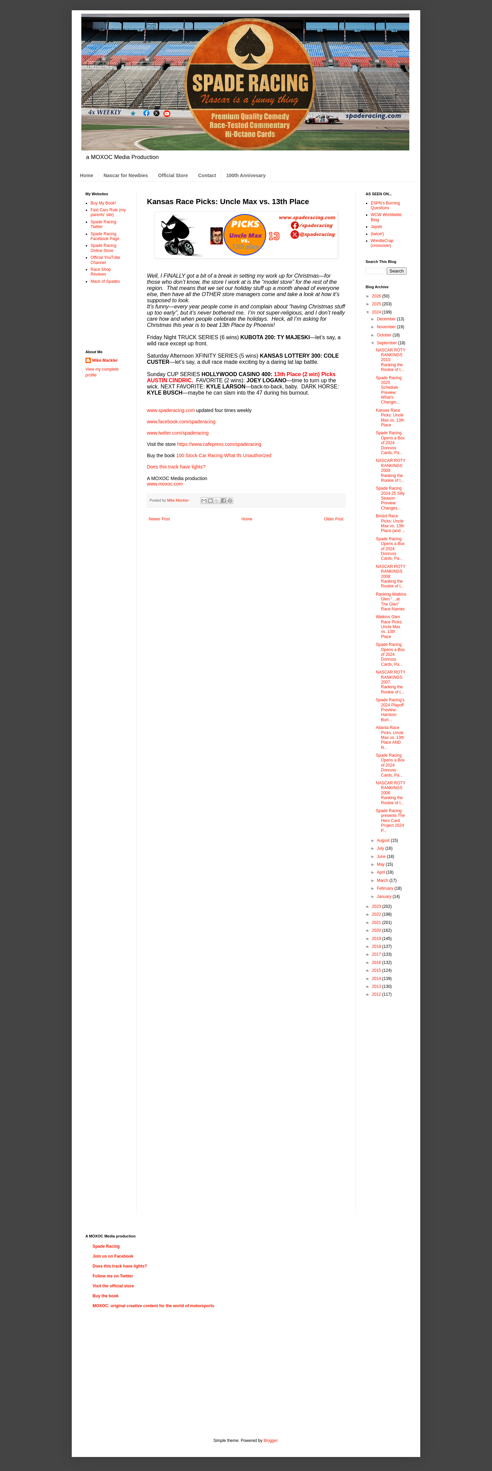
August (384, 840)
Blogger (270, 1440)
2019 (377, 938)
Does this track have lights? (176, 466)
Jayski (376, 226)
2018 (377, 946)
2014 (377, 978)
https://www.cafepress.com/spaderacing (219, 444)
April (381, 872)
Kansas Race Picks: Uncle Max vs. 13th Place (390, 417)
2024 (377, 312)
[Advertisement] (106, 316)
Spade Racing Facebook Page (105, 236)
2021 (377, 922)
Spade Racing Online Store (103, 248)
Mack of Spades (105, 281)
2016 (377, 962)
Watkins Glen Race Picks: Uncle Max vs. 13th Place (389, 626)
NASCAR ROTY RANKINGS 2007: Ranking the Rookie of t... (390, 682)
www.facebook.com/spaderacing (181, 421)
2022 (377, 914)
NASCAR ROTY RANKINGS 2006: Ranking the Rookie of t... (390, 793)
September (387, 343)
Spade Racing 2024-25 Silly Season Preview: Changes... (390, 498)
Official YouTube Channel (105, 260)
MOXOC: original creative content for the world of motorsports (153, 1305)
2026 (377, 296)
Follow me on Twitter (113, 1276)
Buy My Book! (103, 203)
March (383, 880)
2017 (377, 954)
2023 (377, 906)
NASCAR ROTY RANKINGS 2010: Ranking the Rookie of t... (390, 360)
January (385, 896)
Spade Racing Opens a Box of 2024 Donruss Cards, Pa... (390, 442)
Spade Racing (106, 1246)
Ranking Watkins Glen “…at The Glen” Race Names (391, 601)
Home (86, 175)
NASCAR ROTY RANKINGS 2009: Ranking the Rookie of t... (390, 470)
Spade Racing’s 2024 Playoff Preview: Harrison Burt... (390, 710)
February (385, 888)
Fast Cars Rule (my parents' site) (108, 212)
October (385, 335)
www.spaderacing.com (171, 410)
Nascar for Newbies (126, 175)
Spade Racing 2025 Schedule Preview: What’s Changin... (388, 390)
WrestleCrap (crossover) (382, 243)
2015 (377, 970)
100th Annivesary (245, 175)
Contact (207, 175)
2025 (377, 304)
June (382, 856)
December (387, 319)
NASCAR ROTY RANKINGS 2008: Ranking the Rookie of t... (390, 576)
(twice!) (377, 233)
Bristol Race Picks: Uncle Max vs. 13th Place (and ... (390, 523)
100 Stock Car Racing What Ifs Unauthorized (224, 455)
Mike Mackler (105, 360)
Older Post (333, 519)
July (381, 848)
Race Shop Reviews (101, 272)
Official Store (173, 175)
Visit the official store (113, 1286)
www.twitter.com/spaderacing (178, 433)
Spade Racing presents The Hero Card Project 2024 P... (390, 820)
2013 (377, 986)
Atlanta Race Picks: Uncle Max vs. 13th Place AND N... (390, 737)
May (381, 864)
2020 (377, 930)
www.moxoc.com (165, 484)
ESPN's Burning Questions (385, 205)
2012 (377, 994)
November (387, 326)
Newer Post (159, 519)
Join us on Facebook (113, 1256)
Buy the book (106, 1296)
